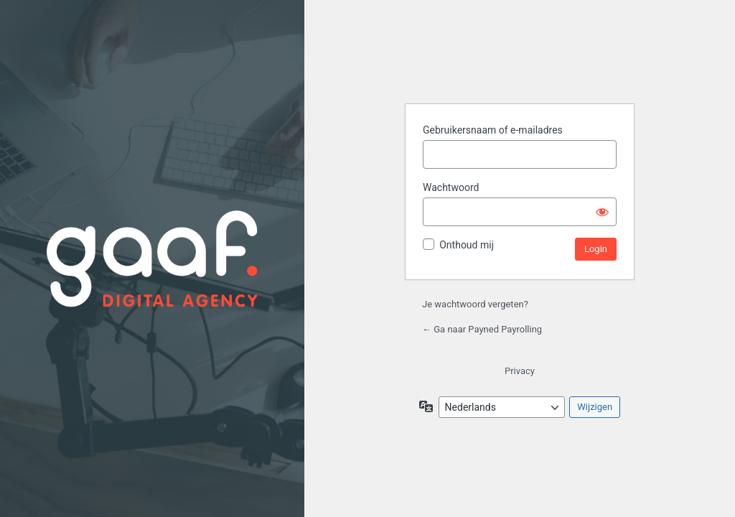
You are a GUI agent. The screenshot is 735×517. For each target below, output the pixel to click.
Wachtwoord (451, 187)
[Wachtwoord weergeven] (602, 211)
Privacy (520, 370)
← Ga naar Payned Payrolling (482, 329)
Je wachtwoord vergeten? (475, 304)
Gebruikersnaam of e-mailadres (493, 130)
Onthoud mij (466, 245)
